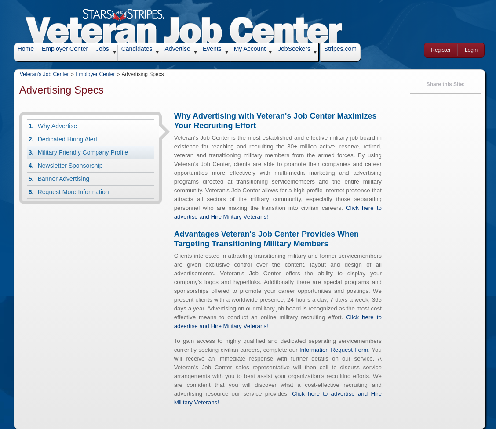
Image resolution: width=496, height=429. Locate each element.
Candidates (137, 48)
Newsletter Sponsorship (70, 165)
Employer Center (65, 48)
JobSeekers (294, 48)
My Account (250, 48)
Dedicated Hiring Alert (67, 139)
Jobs (102, 48)
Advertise (177, 48)
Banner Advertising (64, 178)
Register (441, 50)
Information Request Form (333, 349)
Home (26, 48)
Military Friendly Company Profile (83, 152)
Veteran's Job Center (44, 74)
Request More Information (73, 191)
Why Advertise (57, 126)
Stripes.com (340, 48)
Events (212, 48)
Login (471, 50)
